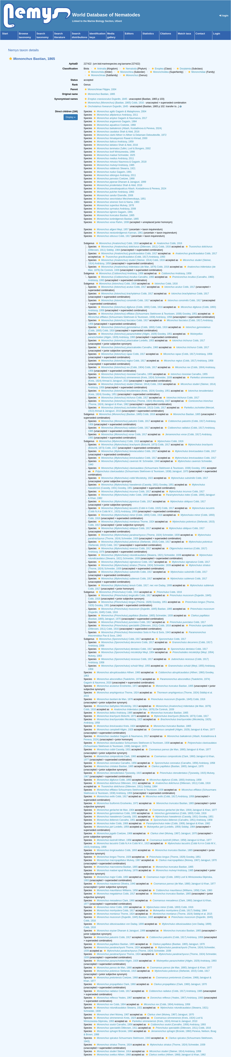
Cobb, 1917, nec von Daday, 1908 (134, 585)
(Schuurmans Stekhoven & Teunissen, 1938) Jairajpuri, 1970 (139, 471)
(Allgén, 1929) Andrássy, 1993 (184, 960)
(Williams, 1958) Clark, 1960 (182, 890)
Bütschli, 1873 (114, 716)
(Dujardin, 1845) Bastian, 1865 (134, 609)
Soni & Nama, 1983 (116, 202)
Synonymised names (66, 99)
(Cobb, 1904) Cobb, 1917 (127, 367)
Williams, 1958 (115, 890)
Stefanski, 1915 (114, 971)
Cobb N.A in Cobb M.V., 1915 (121, 843)
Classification (70, 68)
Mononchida (95, 72)
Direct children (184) (66, 111)
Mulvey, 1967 (117, 860)
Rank (75, 84)
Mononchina (124, 72)
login (223, 15)
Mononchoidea (159, 72)
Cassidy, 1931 (112, 749)
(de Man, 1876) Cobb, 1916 (133, 266)
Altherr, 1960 (116, 672)
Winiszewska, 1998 (114, 151)
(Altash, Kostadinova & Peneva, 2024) (127, 128)
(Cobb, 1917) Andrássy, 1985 (173, 991)
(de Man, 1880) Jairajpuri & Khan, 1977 (178, 749)
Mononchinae (96, 75)
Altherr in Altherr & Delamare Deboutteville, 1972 (129, 135)
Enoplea (157, 68)
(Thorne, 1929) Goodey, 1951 (132, 602)
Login (216, 33)
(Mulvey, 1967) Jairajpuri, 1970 (171, 833)
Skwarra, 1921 (114, 168)
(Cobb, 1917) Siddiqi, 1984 (178, 910)
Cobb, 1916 (117, 243)
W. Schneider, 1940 (128, 461)
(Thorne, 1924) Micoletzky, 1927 (133, 401)
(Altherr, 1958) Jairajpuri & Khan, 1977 (178, 840)
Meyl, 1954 (125, 652)
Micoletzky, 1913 (115, 706)
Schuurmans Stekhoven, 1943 (122, 1038)
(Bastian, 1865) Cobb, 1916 (114, 102)
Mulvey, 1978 (113, 205)
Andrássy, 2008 (114, 208)
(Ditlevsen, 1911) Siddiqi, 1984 (127, 786)
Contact (200, 33)
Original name (70, 94)
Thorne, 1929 (112, 857)
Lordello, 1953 (125, 340)
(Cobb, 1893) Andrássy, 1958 (173, 779)
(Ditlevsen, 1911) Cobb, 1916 (134, 246)
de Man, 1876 (113, 699)
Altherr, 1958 (112, 840)
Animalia (99, 68)
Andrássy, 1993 (113, 192)
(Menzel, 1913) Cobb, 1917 (131, 407)
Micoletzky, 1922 (125, 478)
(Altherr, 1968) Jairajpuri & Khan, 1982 (175, 1054)
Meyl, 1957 (111, 229)
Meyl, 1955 (123, 665)
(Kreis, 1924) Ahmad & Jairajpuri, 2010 (162, 1021)
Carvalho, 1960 (125, 277)
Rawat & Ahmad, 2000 (120, 138)
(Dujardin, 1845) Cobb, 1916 (176, 699)
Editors (129, 33)
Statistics (148, 33)
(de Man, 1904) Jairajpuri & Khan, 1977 (182, 810)
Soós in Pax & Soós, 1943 (134, 632)
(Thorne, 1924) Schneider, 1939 (138, 535)
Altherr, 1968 (112, 1054)
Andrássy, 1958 (119, 273)
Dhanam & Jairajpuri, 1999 (119, 182)
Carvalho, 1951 (114, 820)
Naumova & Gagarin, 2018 (119, 161)
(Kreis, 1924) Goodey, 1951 (133, 390)
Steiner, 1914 (112, 1051)
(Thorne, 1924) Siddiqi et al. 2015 (180, 913)
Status (74, 80)
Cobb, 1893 (112, 779)
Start (5, 33)
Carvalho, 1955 (125, 374)
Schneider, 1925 (114, 155)
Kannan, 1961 (118, 232)
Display (71, 117)
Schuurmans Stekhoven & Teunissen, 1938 (131, 743)
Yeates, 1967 (112, 997)
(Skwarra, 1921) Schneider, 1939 (139, 555)
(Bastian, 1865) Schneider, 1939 (135, 615)
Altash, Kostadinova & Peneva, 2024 (129, 188)
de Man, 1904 (113, 810)
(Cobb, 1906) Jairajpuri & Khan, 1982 (176, 823)
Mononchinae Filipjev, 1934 (100, 89)
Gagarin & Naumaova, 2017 (120, 118)
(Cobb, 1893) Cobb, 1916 (130, 307)
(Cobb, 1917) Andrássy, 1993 (133, 256)
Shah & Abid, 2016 (116, 131)
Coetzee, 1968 (114, 125)
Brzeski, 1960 (113, 1031)
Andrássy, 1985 (113, 165)
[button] (10, 58)
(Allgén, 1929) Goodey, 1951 (134, 334)
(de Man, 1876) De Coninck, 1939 (142, 709)
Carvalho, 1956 (115, 763)
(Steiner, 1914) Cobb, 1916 (131, 260)
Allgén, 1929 (113, 729)
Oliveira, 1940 (114, 883)
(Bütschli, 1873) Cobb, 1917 (133, 444)
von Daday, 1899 (118, 924)
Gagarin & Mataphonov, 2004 (119, 111)
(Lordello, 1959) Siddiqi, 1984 (169, 826)
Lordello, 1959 (111, 826)
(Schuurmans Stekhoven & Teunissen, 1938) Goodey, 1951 (147, 313)
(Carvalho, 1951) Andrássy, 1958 (181, 820)
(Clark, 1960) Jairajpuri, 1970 (178, 984)
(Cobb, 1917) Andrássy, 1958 (185, 354)
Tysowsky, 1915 (117, 773)
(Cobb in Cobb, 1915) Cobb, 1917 (135, 508)
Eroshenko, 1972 (115, 686)
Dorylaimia (183, 68)
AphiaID (73, 63)
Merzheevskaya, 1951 (119, 198)
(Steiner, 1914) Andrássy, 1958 (173, 1051)
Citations (165, 33)
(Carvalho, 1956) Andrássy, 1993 (176, 1024)
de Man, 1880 (112, 967)
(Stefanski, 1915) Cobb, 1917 (134, 541)
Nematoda (129, 68)
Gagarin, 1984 (115, 121)
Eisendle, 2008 (113, 195)
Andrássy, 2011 (115, 114)
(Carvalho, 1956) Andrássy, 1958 (183, 763)
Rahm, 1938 (111, 222)
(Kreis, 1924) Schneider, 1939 (134, 377)
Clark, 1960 (114, 756)
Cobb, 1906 (122, 494)
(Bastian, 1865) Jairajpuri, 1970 (175, 766)
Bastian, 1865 (99, 94)
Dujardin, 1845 (105, 99)
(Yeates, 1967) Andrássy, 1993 (174, 997)
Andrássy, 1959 (113, 141)
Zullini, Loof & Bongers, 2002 (122, 148)
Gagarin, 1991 (112, 172)
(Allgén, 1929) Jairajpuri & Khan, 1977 (181, 729)
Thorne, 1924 (125, 521)
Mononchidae (196, 72)
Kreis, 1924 (114, 726)
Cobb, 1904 (109, 1004)
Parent (74, 89)
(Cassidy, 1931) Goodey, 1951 (135, 484)
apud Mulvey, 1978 (115, 870)
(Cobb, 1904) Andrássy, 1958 (165, 1004)
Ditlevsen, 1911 (115, 783)
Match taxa (184, 33)
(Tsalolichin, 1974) (117, 679)
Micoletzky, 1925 (117, 719)
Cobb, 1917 (112, 236)
